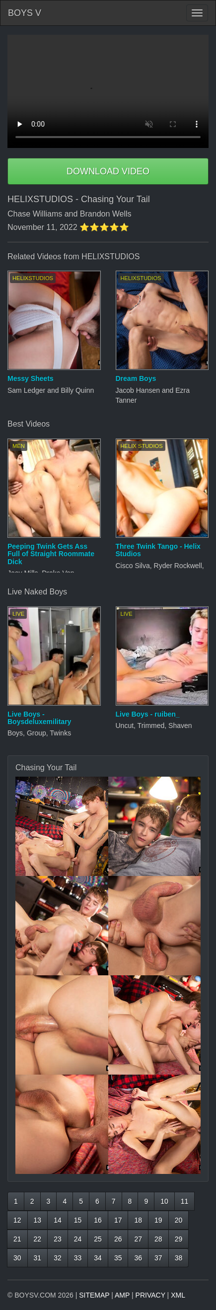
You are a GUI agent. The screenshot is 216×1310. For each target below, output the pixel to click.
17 (118, 1220)
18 (138, 1220)
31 (38, 1258)
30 (17, 1258)
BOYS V (24, 13)
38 (179, 1258)
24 (78, 1239)
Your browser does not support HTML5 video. (108, 91)
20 (179, 1220)
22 (38, 1239)
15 (78, 1220)
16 (98, 1220)
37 (158, 1258)
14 (58, 1220)
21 (17, 1239)
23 (58, 1239)
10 (164, 1201)
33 (78, 1258)
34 (98, 1258)
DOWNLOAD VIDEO (108, 171)
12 (17, 1220)
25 (98, 1239)
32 (58, 1258)
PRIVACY (150, 1295)
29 (179, 1239)
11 (185, 1201)
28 (158, 1239)
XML (178, 1295)
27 (138, 1239)
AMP (122, 1295)
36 (138, 1258)
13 (38, 1220)
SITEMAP (94, 1295)
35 (118, 1258)
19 (158, 1220)
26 (118, 1239)
